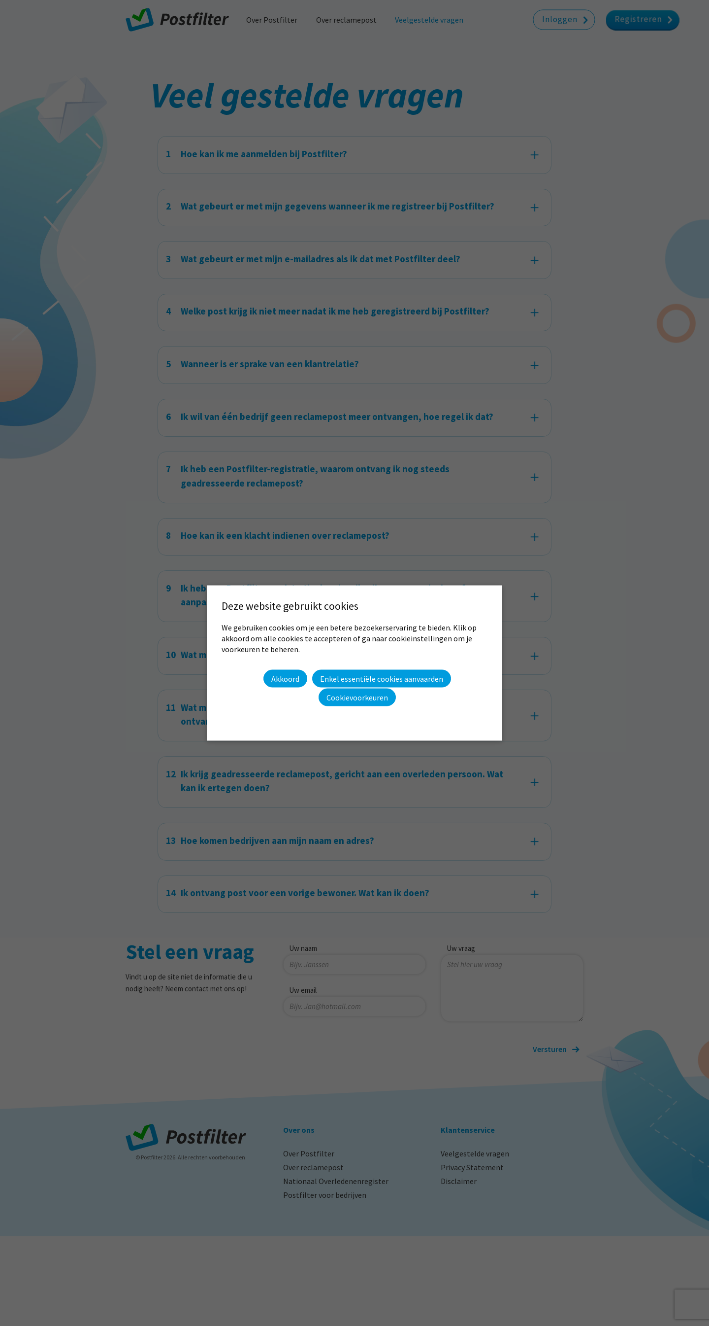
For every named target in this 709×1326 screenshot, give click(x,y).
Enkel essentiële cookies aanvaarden (381, 679)
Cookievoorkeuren (357, 697)
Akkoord (285, 678)
